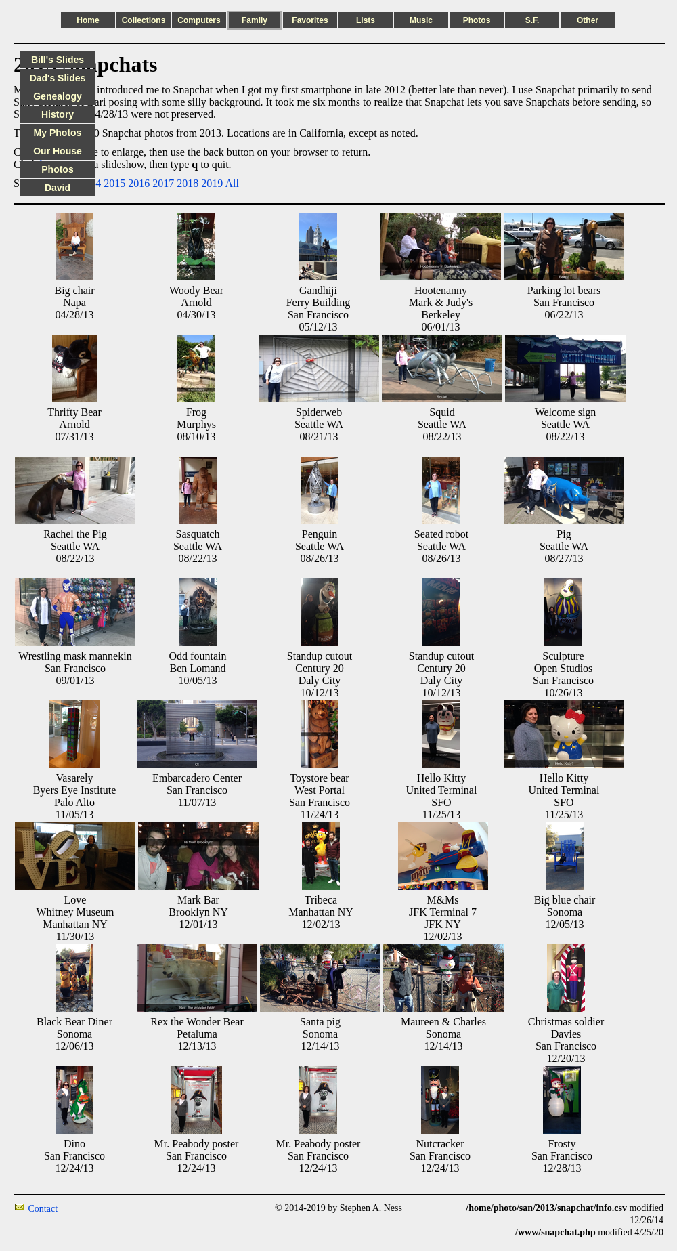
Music (421, 20)
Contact (43, 1209)
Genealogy (57, 96)
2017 (163, 183)
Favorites (310, 20)
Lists (365, 20)
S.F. (532, 20)
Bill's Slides (57, 59)
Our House (57, 151)
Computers (198, 20)
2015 (114, 183)
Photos (477, 20)
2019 (212, 183)
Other (587, 20)
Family (254, 20)
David (57, 187)
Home (88, 20)
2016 (139, 183)
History (57, 114)
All (231, 183)
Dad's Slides (58, 77)
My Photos (58, 132)
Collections (144, 20)
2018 (187, 183)
